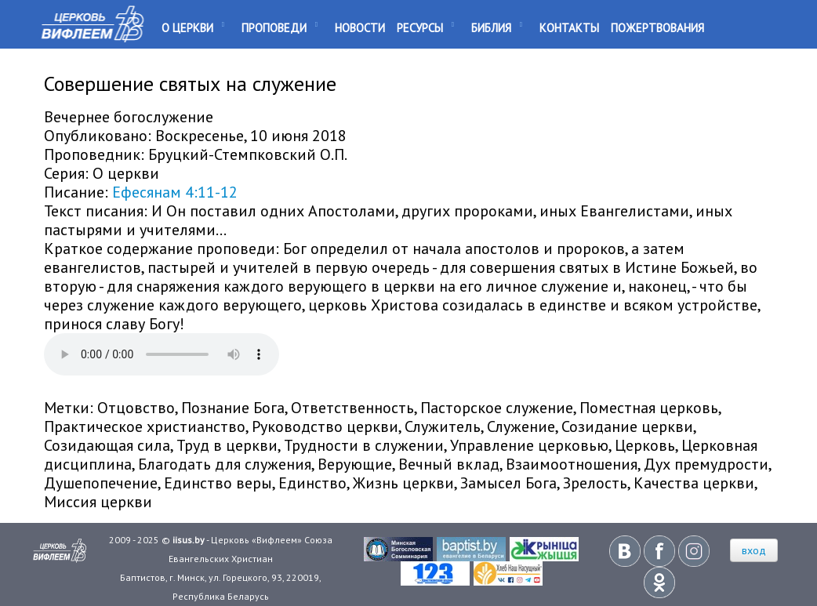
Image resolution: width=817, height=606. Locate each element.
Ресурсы (420, 27)
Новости (360, 27)
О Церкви (187, 27)
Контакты (569, 27)
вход (754, 550)
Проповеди (274, 27)
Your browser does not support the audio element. (161, 354)
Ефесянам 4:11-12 (175, 192)
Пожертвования (657, 27)
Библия (491, 27)
